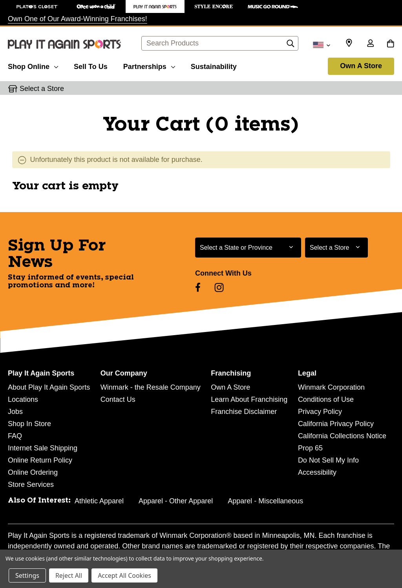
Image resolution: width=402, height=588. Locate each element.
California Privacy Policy (336, 424)
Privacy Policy (320, 412)
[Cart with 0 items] (390, 44)
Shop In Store (29, 424)
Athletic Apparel (99, 501)
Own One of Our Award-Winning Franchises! (77, 19)
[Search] (290, 45)
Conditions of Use (326, 399)
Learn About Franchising (249, 399)
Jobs (15, 412)
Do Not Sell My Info (328, 460)
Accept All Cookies (124, 575)
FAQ (15, 436)
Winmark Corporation (331, 387)
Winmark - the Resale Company (150, 387)
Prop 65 (310, 448)
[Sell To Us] (90, 65)
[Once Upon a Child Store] (96, 6)
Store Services (31, 484)
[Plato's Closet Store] (37, 6)
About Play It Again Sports (49, 387)
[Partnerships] (149, 65)
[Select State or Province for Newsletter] (248, 248)
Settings (27, 575)
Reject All (68, 575)
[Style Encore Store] (214, 6)
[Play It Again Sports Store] (155, 6)
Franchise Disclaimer (244, 412)
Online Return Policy (40, 460)
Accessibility (317, 472)
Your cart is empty (65, 186)
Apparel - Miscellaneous (265, 501)
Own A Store (361, 66)
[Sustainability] (214, 65)
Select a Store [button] (42, 89)
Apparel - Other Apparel (176, 501)
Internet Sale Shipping (42, 448)
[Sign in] (370, 44)
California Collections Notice (342, 436)
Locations (23, 399)
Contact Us (117, 399)
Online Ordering (33, 472)
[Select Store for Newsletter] (336, 248)
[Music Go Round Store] (272, 6)
